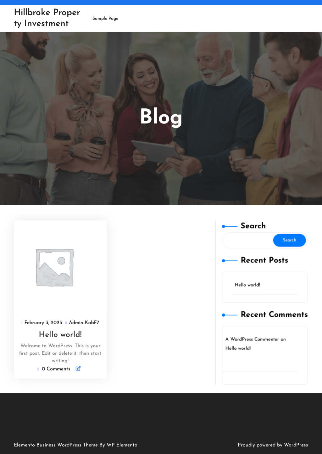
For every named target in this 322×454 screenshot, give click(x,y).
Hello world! (60, 334)
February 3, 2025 (44, 323)
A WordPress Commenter (252, 338)
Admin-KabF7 (84, 323)
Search (253, 229)
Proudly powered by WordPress (273, 445)
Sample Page (105, 18)
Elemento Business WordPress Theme (56, 445)
